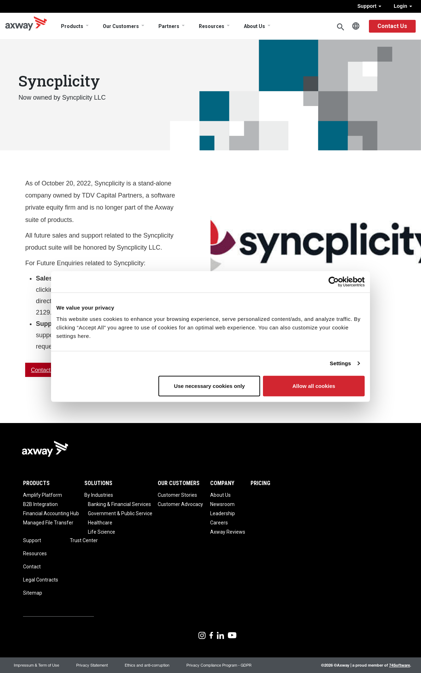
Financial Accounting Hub (51, 513)
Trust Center (84, 540)
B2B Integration (40, 504)
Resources (211, 26)
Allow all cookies (313, 386)
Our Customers (121, 26)
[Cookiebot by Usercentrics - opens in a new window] (334, 282)
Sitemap (32, 593)
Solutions (98, 483)
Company (222, 483)
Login (403, 6)
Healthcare (100, 522)
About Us (254, 26)
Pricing (260, 483)
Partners (168, 26)
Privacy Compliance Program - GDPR (219, 665)
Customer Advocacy (180, 504)
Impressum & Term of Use (36, 665)
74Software (399, 665)
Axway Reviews (227, 532)
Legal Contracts (40, 580)
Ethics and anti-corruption (147, 665)
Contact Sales (48, 370)
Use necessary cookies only (209, 386)
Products (72, 26)
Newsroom (222, 504)
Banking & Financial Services (119, 504)
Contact (32, 566)
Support (369, 6)
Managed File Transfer (48, 522)
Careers (219, 522)
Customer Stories (177, 495)
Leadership (222, 513)
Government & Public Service (120, 513)
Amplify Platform (42, 495)
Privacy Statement (92, 665)
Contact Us (392, 26)
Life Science (101, 532)
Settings (340, 363)
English (356, 26)
